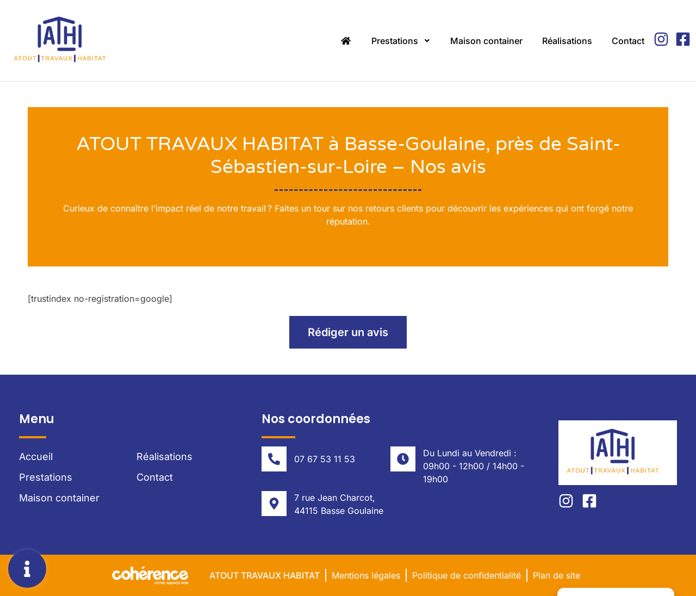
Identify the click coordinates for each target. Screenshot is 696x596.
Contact (628, 40)
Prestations (401, 40)
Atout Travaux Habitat (264, 575)
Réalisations (567, 40)
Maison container (486, 40)
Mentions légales (366, 575)
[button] (348, 332)
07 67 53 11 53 (324, 459)
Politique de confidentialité (466, 575)
